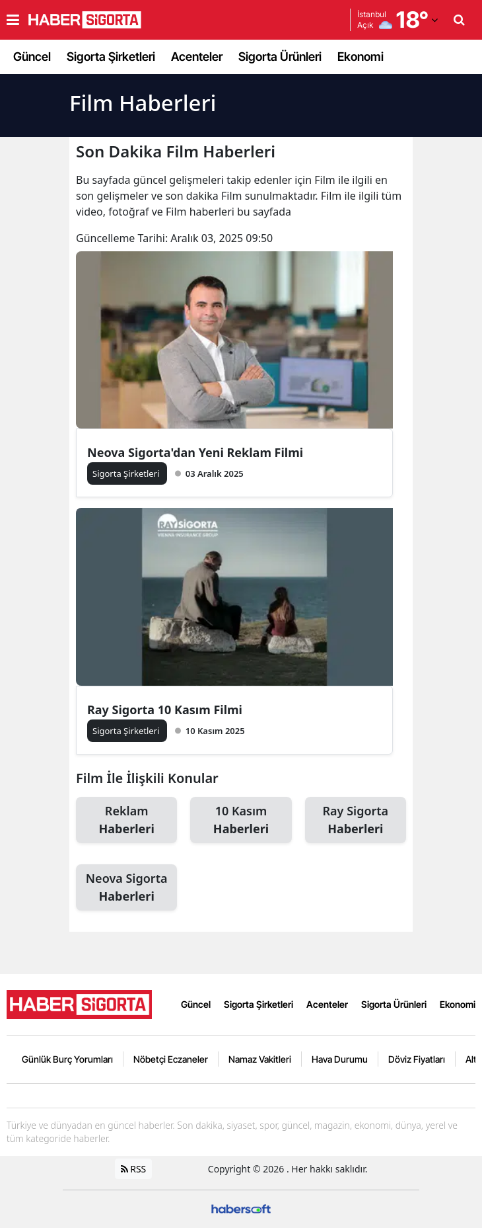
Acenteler (197, 56)
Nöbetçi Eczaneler (170, 1059)
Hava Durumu (340, 1059)
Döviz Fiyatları (416, 1059)
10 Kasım (240, 820)
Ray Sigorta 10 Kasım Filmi (164, 709)
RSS (134, 1169)
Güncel (32, 56)
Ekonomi (360, 56)
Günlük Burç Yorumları (67, 1059)
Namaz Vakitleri (259, 1059)
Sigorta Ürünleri (280, 56)
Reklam (126, 820)
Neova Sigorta (126, 887)
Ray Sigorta (355, 820)
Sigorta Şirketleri (111, 56)
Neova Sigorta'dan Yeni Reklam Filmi (195, 452)
